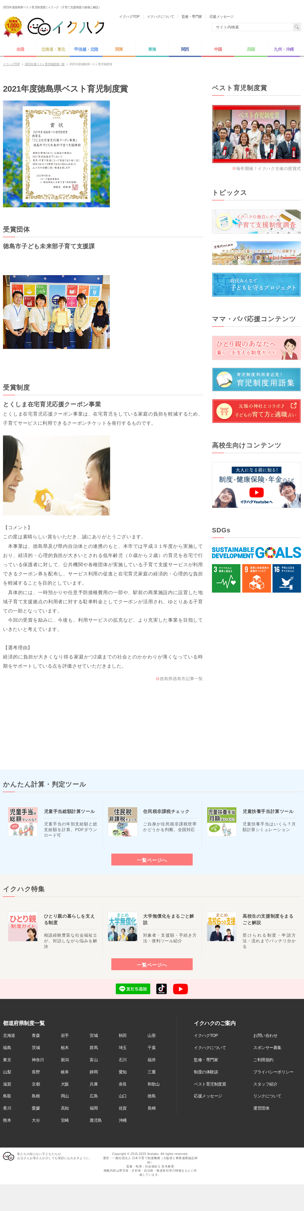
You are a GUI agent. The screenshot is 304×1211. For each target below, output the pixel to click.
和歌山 (154, 1084)
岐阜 (65, 1072)
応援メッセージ (208, 1096)
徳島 (152, 1096)
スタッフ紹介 (265, 1084)
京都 (36, 1084)
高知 (65, 1108)
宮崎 (65, 1120)
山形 (152, 1035)
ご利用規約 (263, 1059)
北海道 (9, 1035)
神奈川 (38, 1059)
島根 (36, 1096)
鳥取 (7, 1096)
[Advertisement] (256, 647)
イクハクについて (210, 1047)
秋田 (123, 1035)
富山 (94, 1059)
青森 (36, 1035)
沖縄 (123, 1120)
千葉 (152, 1047)
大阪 (65, 1084)
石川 (123, 1059)
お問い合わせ (265, 1035)
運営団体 (261, 1108)
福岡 (94, 1108)
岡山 (65, 1096)
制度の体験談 (206, 1072)
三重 (152, 1072)
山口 (123, 1096)
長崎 (152, 1108)
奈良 (123, 1084)
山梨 (7, 1072)
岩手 (65, 1035)
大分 (36, 1120)
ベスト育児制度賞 (210, 1084)
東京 (7, 1059)
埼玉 (123, 1047)
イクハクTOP (206, 1035)
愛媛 (36, 1108)
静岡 (94, 1072)
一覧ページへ (152, 860)
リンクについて (267, 1096)
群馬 (94, 1047)
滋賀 (7, 1084)
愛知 (123, 1072)
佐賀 (123, 1108)
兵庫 (94, 1084)
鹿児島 (96, 1120)
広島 (94, 1096)
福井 (152, 1059)
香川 (7, 1108)
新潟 (65, 1059)
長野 (36, 1072)
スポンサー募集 (267, 1047)
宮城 (94, 1035)
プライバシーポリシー (273, 1072)
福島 (7, 1047)
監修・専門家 (206, 1059)
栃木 (65, 1047)
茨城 (36, 1047)
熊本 (7, 1120)
